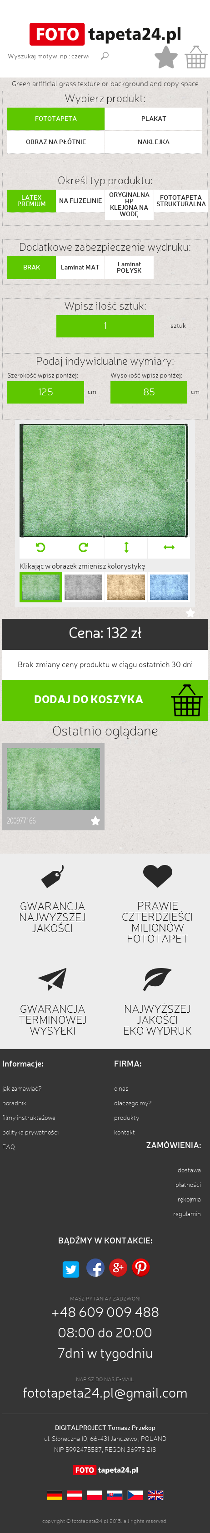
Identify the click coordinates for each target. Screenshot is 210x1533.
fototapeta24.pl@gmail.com (105, 1394)
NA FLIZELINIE (80, 201)
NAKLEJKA (154, 142)
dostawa (189, 1170)
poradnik (14, 1103)
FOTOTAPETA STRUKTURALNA (181, 201)
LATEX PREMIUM (31, 201)
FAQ (8, 1147)
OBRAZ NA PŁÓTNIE (56, 142)
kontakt (124, 1132)
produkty (126, 1118)
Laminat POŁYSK (129, 267)
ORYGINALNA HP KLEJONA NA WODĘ (129, 205)
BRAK (31, 267)
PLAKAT (153, 119)
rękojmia (189, 1199)
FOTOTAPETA (56, 119)
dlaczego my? (133, 1103)
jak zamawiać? (22, 1089)
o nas (121, 1089)
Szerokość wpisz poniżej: (42, 376)
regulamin (187, 1214)
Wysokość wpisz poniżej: (146, 376)
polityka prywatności (30, 1132)
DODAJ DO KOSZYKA (88, 700)
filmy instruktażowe (28, 1118)
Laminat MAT (80, 267)
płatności (188, 1185)
